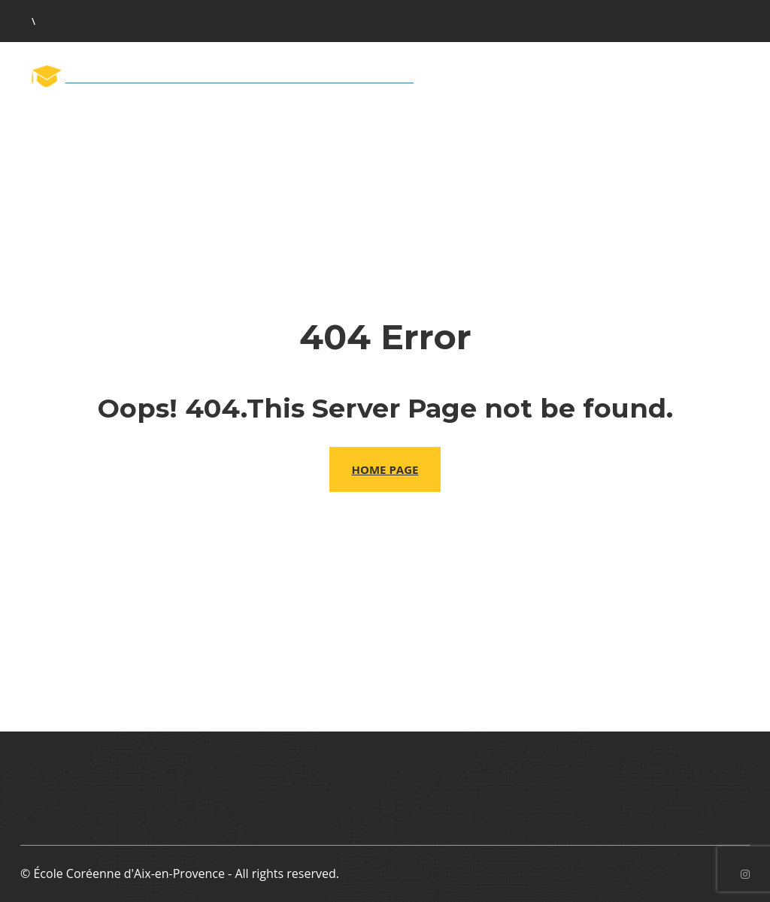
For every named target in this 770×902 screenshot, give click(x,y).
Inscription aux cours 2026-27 (526, 120)
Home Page (385, 469)
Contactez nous (690, 118)
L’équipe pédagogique (346, 120)
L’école (232, 120)
